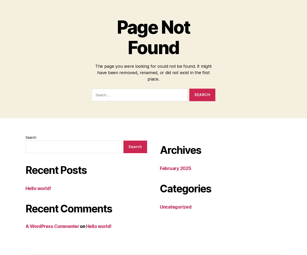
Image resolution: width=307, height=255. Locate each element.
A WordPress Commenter (52, 226)
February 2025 (175, 168)
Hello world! (38, 188)
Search (31, 137)
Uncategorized (176, 207)
